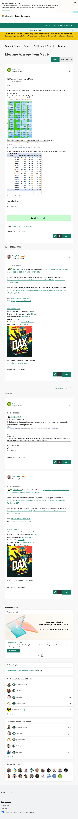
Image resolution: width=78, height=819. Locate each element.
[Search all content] (51, 30)
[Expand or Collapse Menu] (3, 21)
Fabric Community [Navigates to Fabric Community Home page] (23, 16)
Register (47, 25)
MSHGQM (21, 319)
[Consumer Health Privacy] (26, 812)
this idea (34, 314)
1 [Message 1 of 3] (13, 231)
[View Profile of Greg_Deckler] (16, 256)
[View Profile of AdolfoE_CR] (16, 69)
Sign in (55, 25)
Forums (27, 46)
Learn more (6, 10)
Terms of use (5, 805)
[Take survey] (13, 650)
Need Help (16, 226)
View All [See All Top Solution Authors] (10, 714)
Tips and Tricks (27, 226)
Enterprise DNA (26, 317)
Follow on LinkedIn (13, 309)
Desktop (62, 46)
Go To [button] (68, 25)
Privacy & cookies (6, 802)
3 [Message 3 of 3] (13, 457)
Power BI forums (13, 46)
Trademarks (4, 808)
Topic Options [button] (65, 59)
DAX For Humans (22, 324)
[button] (55, 59)
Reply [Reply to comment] (66, 374)
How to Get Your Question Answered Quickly (22, 671)
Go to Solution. (42, 218)
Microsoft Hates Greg (28, 322)
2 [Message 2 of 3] (13, 369)
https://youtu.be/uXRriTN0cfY (20, 298)
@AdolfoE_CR (17, 269)
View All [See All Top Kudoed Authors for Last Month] (10, 756)
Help (61, 25)
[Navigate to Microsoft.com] (7, 16)
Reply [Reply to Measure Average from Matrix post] (66, 236)
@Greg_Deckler (15, 417)
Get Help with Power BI (44, 46)
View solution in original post (17, 363)
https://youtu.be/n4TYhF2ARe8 (21, 301)
